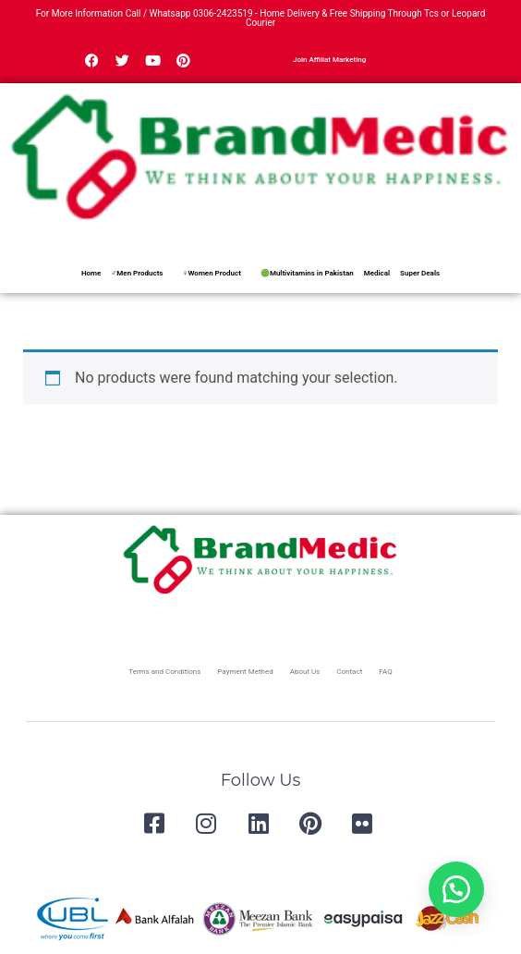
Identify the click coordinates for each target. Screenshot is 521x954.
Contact (349, 671)
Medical (377, 273)
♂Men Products (137, 273)
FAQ (385, 671)
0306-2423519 (223, 13)
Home (91, 273)
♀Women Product (211, 273)
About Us (305, 671)
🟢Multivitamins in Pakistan (307, 273)
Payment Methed (245, 671)
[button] (456, 889)
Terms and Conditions (164, 671)
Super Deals (420, 273)
